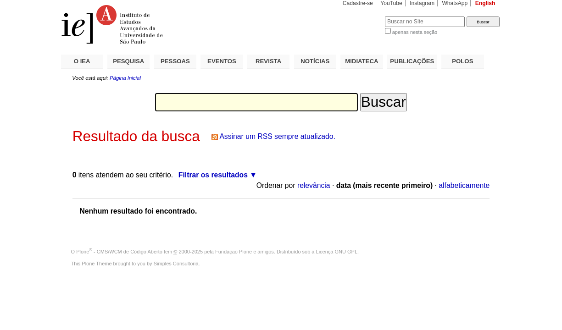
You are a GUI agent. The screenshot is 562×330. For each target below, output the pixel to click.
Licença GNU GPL (336, 251)
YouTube (391, 3)
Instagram (422, 3)
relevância (313, 185)
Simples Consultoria (176, 263)
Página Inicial (125, 78)
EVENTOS (221, 61)
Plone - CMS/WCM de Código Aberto (119, 251)
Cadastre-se (358, 3)
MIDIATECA (361, 61)
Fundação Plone (233, 251)
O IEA (82, 61)
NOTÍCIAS (314, 61)
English (485, 3)
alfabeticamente (464, 185)
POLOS (462, 61)
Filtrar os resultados (213, 175)
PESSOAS (175, 61)
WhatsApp (454, 3)
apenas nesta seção (414, 32)
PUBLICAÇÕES (412, 61)
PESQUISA (128, 61)
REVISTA (268, 61)
